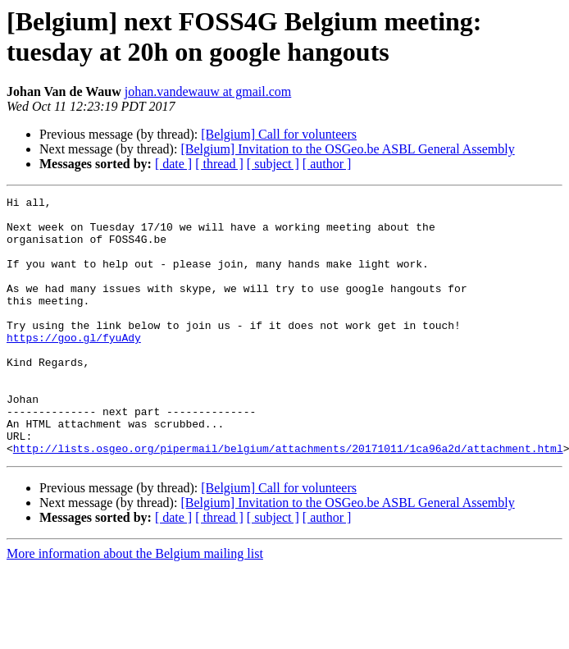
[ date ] (173, 164)
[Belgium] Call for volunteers (279, 134)
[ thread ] (219, 164)
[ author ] (327, 164)
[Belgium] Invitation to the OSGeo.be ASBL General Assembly (347, 149)
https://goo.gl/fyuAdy (74, 366)
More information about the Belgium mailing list (135, 605)
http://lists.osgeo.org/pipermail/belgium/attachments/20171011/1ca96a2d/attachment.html (288, 499)
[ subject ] (273, 164)
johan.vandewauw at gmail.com (208, 91)
